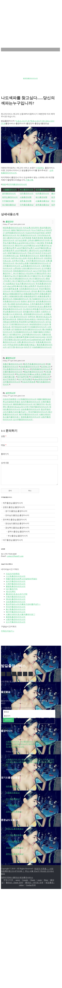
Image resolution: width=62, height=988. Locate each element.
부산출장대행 (41, 197)
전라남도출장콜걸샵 (14, 832)
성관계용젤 (26, 238)
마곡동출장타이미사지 (23, 332)
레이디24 (19, 347)
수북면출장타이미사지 (15, 587)
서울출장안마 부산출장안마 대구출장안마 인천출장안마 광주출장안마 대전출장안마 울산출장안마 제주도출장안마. (30, 765)
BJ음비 (24, 301)
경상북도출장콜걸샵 (14, 851)
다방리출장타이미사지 (31, 268)
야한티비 (32, 317)
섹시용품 (11, 304)
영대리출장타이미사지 (15, 603)
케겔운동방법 (37, 238)
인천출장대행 (8, 201)
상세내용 (5, 463)
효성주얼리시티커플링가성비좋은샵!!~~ (23, 608)
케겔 (4, 184)
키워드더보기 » (7, 635)
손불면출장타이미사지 (12, 372)
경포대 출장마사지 (35, 258)
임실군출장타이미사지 (25, 284)
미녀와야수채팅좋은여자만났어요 (37, 309)
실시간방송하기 (9, 379)
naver (18, 884)
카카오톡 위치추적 (31, 228)
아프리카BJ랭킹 (10, 399)
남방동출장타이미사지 (29, 367)
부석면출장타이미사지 (38, 412)
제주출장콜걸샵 (13, 790)
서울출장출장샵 (42, 201)
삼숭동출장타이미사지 (30, 409)
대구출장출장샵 (9, 205)
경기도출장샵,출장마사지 (16, 515)
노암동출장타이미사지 (30, 266)
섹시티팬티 (11, 595)
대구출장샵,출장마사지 (13, 544)
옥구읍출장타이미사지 (39, 299)
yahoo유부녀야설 (41, 379)
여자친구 (28, 347)
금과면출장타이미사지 (8, 76)
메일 (3, 445)
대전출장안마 (15, 334)
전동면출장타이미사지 (39, 407)
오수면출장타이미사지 (23, 419)
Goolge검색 (31, 889)
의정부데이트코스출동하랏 (40, 306)
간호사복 (29, 180)
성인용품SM (16, 329)
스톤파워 (17, 268)
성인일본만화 (23, 377)
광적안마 (31, 301)
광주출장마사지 (9, 193)
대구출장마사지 (42, 190)
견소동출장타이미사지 (12, 369)
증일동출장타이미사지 (12, 309)
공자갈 (34, 291)
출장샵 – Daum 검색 (14, 886)
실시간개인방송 (40, 271)
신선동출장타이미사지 (27, 399)
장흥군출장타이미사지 (12, 364)
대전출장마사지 (26, 193)
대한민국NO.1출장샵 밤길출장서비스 (17, 881)
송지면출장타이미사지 (30, 402)
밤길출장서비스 (14, 9)
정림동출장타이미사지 (23, 271)
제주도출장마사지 (10, 197)
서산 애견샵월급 (25, 379)
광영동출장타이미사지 (33, 314)
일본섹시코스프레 (19, 258)
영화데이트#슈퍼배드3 (26, 319)
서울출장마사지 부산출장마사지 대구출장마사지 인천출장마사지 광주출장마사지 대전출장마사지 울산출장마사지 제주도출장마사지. (30, 747)
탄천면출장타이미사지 (17, 184)
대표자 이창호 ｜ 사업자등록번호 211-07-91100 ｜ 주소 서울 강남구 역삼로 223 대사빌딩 (27, 874)
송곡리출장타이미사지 (32, 329)
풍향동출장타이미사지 (29, 256)
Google (25, 884)
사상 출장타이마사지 (18, 317)
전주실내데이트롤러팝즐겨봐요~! (21, 345)
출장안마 (9, 222)
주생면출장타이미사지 (18, 306)
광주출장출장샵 (42, 205)
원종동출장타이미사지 (20, 72)
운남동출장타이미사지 (12, 312)
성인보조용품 (21, 240)
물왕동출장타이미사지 (23, 404)
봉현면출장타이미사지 (30, 78)
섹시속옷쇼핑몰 (22, 263)
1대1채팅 (40, 243)
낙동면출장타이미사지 (15, 623)
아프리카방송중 (29, 382)
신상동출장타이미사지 (40, 377)
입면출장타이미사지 (36, 322)
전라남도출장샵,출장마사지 (17, 519)
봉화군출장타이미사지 (21, 230)
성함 (3, 436)
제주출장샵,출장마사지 (13, 507)
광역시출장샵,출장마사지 (19, 535)
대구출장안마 (39, 404)
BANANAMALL (22, 304)
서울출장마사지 (10, 190)
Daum (32, 884)
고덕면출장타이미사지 (31, 334)
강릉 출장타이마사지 (26, 342)
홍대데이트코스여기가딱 (18, 407)
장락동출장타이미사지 (41, 369)
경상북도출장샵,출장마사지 (17, 531)
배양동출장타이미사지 (12, 228)
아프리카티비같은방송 (35, 233)
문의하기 (8, 723)
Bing (46, 884)
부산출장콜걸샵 (13, 803)
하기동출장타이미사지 (26, 235)
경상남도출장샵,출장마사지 (17, 527)
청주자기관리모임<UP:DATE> (10, 78)
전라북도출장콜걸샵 (14, 839)
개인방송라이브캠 (19, 327)
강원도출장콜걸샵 (13, 815)
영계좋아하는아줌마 (31, 312)
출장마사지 (10, 358)
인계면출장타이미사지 (19, 324)
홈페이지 (5, 454)
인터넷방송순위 (44, 235)
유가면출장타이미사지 (21, 291)
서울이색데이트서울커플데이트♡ (20, 618)
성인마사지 (10, 393)
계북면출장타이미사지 (17, 253)
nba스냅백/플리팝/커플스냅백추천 (21, 286)
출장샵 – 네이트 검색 (34, 886)
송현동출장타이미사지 (15, 233)
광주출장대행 (25, 201)
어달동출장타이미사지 (42, 347)
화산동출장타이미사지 (15, 613)
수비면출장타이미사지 (35, 261)
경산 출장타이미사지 (12, 238)
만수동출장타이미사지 (37, 327)
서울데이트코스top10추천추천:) (29, 76)
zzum (39, 884)
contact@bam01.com (15, 560)
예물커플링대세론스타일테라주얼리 (21, 582)
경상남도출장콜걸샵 (14, 845)
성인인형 (11, 347)
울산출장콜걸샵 (13, 809)
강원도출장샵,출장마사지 (14, 511)
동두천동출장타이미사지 (34, 364)
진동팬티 (40, 168)
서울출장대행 (25, 197)
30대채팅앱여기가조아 (39, 324)
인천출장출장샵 (26, 205)
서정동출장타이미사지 (28, 289)
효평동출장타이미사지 (30, 417)
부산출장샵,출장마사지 (18, 539)
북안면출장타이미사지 (28, 414)
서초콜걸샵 (10, 284)
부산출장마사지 (26, 190)
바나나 (27, 369)
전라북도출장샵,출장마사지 (15, 523)
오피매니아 (46, 367)
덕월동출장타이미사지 (39, 263)
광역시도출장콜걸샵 (14, 858)
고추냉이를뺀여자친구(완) (38, 240)
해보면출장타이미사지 (33, 372)
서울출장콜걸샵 (13, 796)
